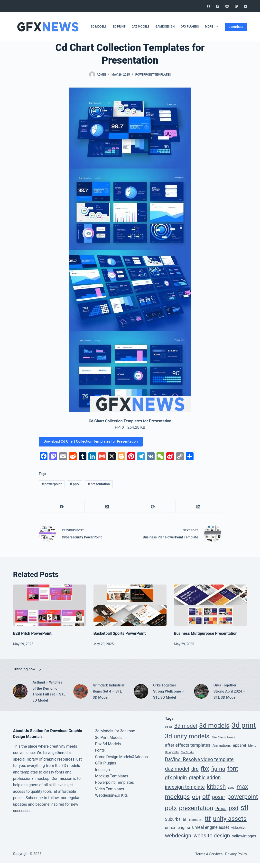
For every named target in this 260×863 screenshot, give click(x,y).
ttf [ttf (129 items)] (208, 818)
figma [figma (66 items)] (218, 768)
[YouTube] (245, 6)
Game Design (165, 26)
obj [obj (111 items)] (196, 796)
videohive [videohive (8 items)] (238, 827)
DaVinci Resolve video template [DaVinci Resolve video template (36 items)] (199, 759)
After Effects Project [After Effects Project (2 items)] (223, 737)
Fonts (100, 750)
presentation (99, 484)
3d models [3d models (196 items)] (214, 725)
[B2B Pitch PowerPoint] (49, 605)
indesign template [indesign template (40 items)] (185, 787)
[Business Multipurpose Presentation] (210, 605)
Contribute (235, 27)
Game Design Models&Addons (121, 756)
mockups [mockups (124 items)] (177, 796)
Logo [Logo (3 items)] (231, 787)
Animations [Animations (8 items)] (222, 745)
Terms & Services (209, 854)
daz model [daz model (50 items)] (177, 769)
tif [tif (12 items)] (184, 819)
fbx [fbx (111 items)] (205, 768)
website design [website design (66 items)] (212, 835)
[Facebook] (208, 6)
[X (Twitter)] (217, 6)
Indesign (102, 769)
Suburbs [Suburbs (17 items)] (173, 819)
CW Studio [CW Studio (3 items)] (187, 752)
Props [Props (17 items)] (221, 808)
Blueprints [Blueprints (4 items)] (172, 752)
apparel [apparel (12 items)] (239, 745)
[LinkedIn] (198, 506)
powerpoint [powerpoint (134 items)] (242, 796)
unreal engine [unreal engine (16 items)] (177, 827)
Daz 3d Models (108, 744)
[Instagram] (227, 6)
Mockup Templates (111, 776)
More (212, 27)
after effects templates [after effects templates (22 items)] (187, 745)
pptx (74, 484)
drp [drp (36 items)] (195, 769)
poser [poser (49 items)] (218, 797)
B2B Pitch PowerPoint (32, 633)
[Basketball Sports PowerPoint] (130, 605)
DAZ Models (140, 26)
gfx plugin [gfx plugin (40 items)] (176, 777)
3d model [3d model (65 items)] (185, 726)
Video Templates (109, 789)
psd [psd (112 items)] (233, 808)
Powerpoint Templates (153, 74)
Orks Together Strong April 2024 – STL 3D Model (229, 691)
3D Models (99, 26)
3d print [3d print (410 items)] (244, 725)
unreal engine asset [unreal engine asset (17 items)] (210, 827)
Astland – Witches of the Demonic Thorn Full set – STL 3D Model (48, 691)
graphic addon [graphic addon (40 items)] (205, 777)
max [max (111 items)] (242, 786)
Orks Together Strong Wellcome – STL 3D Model (168, 691)
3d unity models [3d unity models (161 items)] (187, 736)
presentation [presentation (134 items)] (196, 808)
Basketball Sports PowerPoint (119, 633)
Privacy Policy (236, 854)
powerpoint (52, 484)
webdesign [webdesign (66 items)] (178, 835)
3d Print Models (108, 737)
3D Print (119, 26)
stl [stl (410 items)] (244, 807)
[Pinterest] (236, 6)
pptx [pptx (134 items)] (171, 808)
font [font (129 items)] (232, 768)
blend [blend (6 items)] (252, 745)
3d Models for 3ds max (115, 731)
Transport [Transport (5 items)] (196, 820)
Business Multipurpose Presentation (205, 633)
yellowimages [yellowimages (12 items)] (244, 836)
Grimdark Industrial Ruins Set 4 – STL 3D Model (108, 691)
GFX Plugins (190, 26)
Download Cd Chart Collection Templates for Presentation (91, 441)
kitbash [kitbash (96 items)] (216, 786)
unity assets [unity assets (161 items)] (230, 818)
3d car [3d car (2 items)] (168, 726)
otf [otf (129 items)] (206, 796)
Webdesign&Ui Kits (111, 795)
